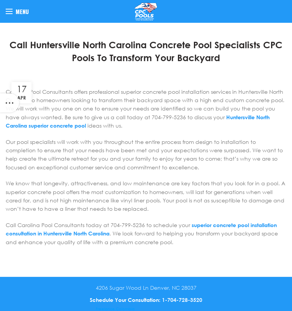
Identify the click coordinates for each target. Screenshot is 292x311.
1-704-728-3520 (182, 300)
